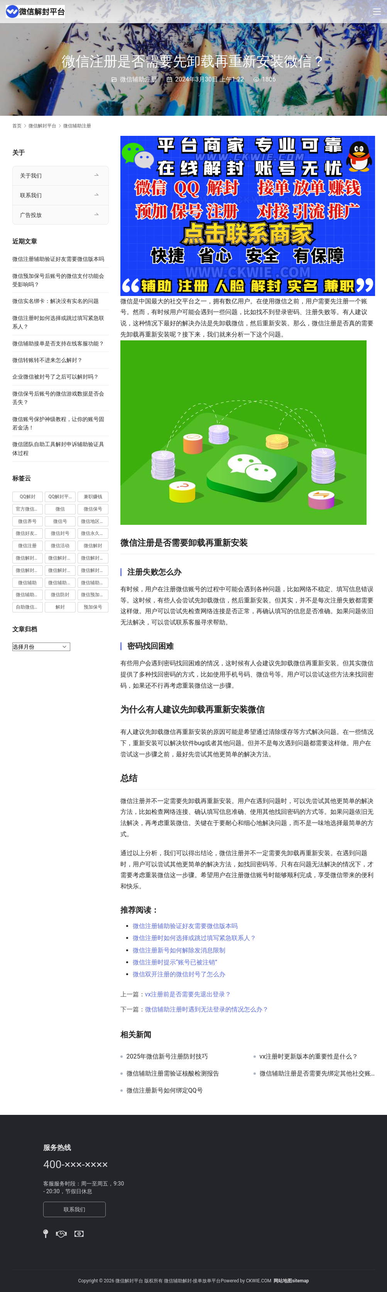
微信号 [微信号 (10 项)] (60, 521)
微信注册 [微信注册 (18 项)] (27, 545)
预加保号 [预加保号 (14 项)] (93, 607)
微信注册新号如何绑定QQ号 (165, 1090)
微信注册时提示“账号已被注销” (175, 962)
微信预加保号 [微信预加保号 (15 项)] (94, 594)
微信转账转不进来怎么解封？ (47, 360)
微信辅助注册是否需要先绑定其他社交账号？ (317, 1073)
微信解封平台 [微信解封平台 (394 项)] (94, 558)
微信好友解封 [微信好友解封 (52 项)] (29, 533)
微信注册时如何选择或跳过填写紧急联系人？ (194, 938)
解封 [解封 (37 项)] (60, 607)
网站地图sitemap (291, 1281)
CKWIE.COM (258, 1281)
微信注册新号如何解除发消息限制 (179, 950)
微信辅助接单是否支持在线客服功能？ (58, 343)
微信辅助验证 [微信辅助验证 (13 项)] (29, 594)
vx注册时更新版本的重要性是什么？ (309, 1056)
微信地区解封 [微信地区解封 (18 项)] (94, 521)
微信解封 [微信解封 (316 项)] (93, 545)
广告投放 (31, 215)
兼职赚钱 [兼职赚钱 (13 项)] (93, 496)
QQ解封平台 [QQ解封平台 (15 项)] (60, 496)
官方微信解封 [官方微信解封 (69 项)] (29, 509)
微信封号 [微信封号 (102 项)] (60, 533)
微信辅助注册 (138, 79)
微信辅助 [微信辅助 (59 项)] (27, 582)
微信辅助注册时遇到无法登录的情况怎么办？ (207, 1009)
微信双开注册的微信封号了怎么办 (179, 974)
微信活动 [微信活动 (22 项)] (60, 545)
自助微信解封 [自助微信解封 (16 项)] (29, 607)
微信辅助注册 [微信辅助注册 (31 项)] (62, 582)
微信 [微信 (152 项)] (60, 509)
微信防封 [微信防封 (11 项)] (60, 594)
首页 (17, 126)
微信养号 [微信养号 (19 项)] (27, 521)
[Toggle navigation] (377, 12)
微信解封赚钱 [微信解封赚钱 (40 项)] (62, 570)
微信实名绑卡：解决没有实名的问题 (55, 301)
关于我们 (31, 175)
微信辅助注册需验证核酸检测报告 (173, 1073)
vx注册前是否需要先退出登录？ (188, 994)
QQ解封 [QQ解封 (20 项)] (27, 496)
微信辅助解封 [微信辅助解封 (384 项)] (94, 582)
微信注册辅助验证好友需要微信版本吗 (185, 926)
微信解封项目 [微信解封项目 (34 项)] (94, 570)
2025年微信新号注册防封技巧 (167, 1056)
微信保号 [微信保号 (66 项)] (93, 509)
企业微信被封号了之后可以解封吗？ (55, 377)
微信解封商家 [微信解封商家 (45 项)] (62, 558)
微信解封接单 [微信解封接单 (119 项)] (29, 570)
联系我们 (31, 195)
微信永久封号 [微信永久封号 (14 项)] (94, 533)
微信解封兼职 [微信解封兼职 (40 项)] (29, 558)
